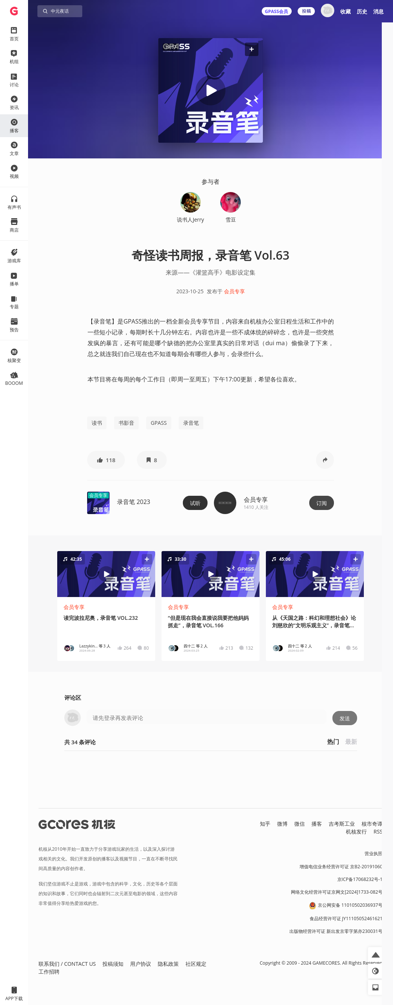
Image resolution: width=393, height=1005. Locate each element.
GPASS (159, 422)
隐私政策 (168, 963)
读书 (97, 422)
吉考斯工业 (342, 823)
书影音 (126, 422)
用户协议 (140, 963)
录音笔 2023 (133, 502)
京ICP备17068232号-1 (360, 879)
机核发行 (356, 831)
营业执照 (374, 853)
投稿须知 (112, 963)
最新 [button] (351, 741)
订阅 (321, 503)
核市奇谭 (372, 823)
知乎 (265, 823)
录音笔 (191, 422)
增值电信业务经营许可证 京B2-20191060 (341, 866)
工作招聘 (49, 971)
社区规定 (195, 963)
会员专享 (234, 291)
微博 (282, 823)
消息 (378, 11)
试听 (195, 503)
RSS (378, 831)
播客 (316, 823)
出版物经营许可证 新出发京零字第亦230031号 (336, 931)
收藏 (345, 11)
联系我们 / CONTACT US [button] (67, 963)
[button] (251, 49)
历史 (362, 11)
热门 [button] (333, 741)
